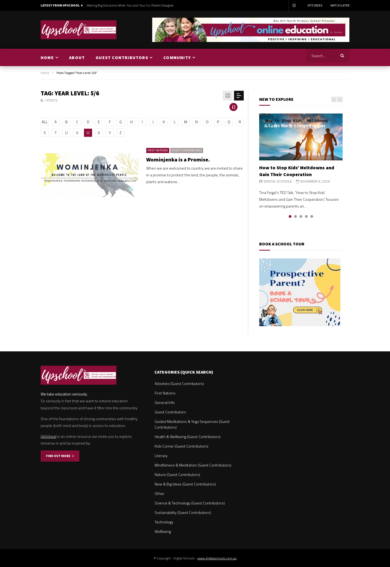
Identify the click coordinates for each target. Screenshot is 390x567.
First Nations (158, 150)
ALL (45, 122)
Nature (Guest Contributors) (177, 474)
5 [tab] (311, 216)
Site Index (314, 5)
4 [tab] (306, 216)
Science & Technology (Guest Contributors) (190, 503)
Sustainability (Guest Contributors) (183, 512)
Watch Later (339, 5)
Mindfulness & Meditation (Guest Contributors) (193, 465)
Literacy (161, 455)
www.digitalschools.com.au (217, 558)
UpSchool (48, 436)
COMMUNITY (177, 57)
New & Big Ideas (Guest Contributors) (185, 484)
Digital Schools (278, 181)
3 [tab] (301, 216)
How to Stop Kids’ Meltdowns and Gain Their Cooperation (296, 170)
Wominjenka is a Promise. (178, 159)
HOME (47, 57)
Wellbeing (163, 531)
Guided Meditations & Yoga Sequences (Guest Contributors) (192, 424)
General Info (165, 402)
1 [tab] (290, 216)
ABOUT (77, 57)
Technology (164, 522)
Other (159, 493)
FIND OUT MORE (60, 456)
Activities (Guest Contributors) (179, 383)
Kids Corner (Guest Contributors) (181, 446)
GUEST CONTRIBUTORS (122, 57)
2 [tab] (295, 216)
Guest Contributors (187, 150)
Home (45, 73)
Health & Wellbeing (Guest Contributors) (187, 436)
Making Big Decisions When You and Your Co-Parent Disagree (130, 5)
